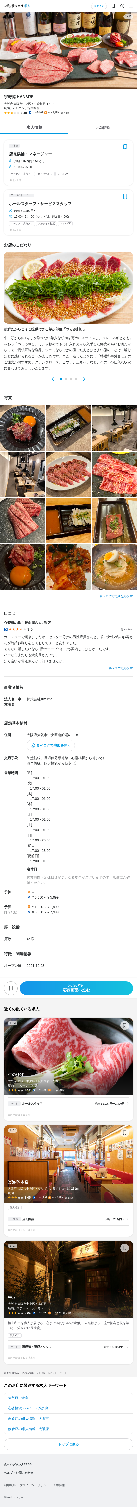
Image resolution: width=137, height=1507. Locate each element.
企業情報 (59, 1485)
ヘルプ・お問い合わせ (18, 1473)
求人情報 (34, 127)
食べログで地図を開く (53, 745)
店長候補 (28, 1219)
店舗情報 (103, 128)
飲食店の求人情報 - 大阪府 (28, 1429)
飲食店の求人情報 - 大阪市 (28, 1419)
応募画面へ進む (76, 988)
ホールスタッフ (32, 1103)
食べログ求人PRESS (18, 1464)
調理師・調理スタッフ (37, 1346)
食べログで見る (119, 668)
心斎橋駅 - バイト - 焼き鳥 (28, 1408)
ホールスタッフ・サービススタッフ (40, 204)
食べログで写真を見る (114, 596)
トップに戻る (68, 1444)
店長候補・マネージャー (30, 154)
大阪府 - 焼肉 (18, 1398)
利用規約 (10, 1485)
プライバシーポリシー (34, 1485)
